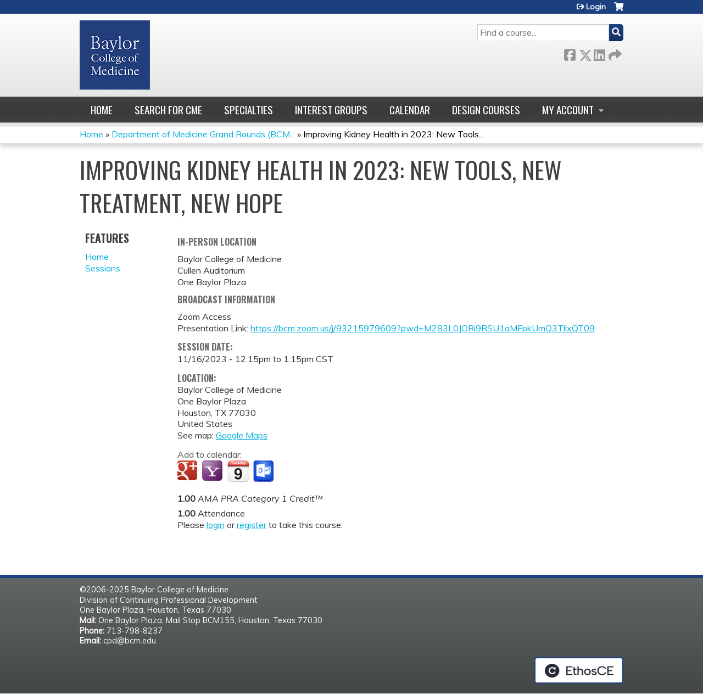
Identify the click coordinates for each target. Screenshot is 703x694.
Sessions (102, 268)
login (216, 524)
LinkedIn (599, 53)
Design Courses (486, 110)
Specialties (248, 110)
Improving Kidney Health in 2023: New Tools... (393, 134)
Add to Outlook (264, 471)
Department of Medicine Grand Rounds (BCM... (203, 134)
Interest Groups (331, 110)
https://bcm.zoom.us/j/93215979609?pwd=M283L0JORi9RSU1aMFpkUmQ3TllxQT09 (422, 328)
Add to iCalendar (238, 471)
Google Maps (241, 435)
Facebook (569, 53)
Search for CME (168, 110)
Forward (614, 53)
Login (596, 6)
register (251, 524)
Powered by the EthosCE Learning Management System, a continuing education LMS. (578, 670)
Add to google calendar (188, 471)
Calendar (409, 110)
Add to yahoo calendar (213, 471)
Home (102, 110)
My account (568, 110)
